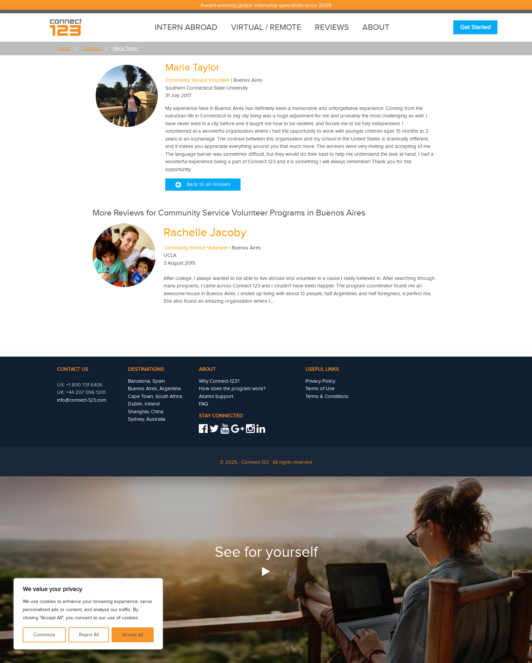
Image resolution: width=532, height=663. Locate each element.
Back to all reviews (202, 184)
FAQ (203, 404)
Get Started (475, 27)
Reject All (89, 635)
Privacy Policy (320, 381)
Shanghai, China (146, 412)
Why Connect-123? (219, 381)
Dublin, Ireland (144, 404)
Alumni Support (216, 396)
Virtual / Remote (266, 27)
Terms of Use (320, 389)
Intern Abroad (186, 27)
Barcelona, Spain (146, 381)
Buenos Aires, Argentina (154, 389)
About (376, 27)
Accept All (132, 635)
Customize (44, 635)
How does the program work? (232, 389)
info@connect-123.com (81, 400)
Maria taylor (125, 48)
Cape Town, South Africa (155, 396)
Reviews (332, 27)
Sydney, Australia (146, 419)
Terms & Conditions (326, 396)
